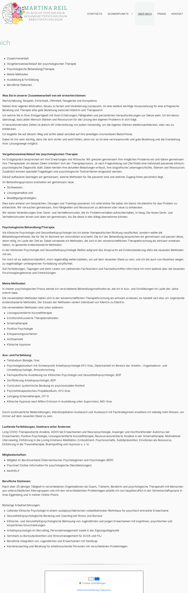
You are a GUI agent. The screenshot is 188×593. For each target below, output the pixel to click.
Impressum (106, 590)
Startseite (94, 13)
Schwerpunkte (118, 13)
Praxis (161, 13)
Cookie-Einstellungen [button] (92, 583)
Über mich (145, 13)
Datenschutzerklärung (88, 590)
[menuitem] (95, 13)
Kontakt (177, 13)
